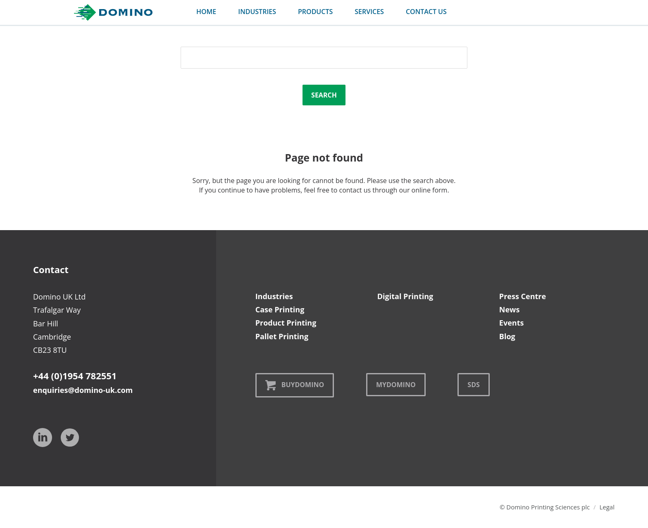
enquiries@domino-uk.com (83, 390)
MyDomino (396, 384)
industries (257, 11)
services (369, 11)
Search (324, 95)
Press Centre (522, 296)
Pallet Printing (281, 336)
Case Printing (280, 309)
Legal (607, 507)
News (509, 309)
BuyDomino (294, 385)
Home (206, 11)
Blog (507, 336)
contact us (426, 11)
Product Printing (286, 323)
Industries (274, 296)
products (315, 11)
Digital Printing (405, 296)
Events (511, 323)
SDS (473, 384)
